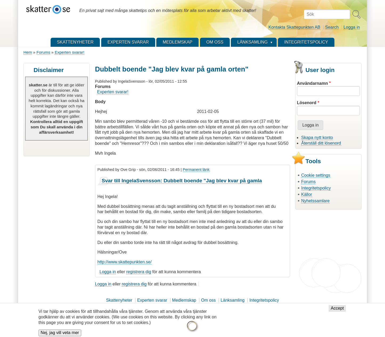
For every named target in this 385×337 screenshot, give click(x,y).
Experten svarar (152, 300)
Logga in (351, 27)
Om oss (208, 300)
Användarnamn (312, 83)
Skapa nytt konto (317, 137)
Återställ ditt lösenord (321, 143)
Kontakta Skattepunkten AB (294, 27)
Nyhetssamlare (315, 201)
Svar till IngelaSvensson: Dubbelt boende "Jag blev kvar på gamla (182, 180)
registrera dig (138, 271)
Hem (27, 52)
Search (332, 27)
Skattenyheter (119, 300)
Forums (43, 52)
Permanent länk (196, 169)
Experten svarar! (69, 52)
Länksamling (233, 300)
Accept (337, 311)
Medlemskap (184, 300)
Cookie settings (315, 175)
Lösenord (306, 102)
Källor (306, 194)
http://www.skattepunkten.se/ (124, 262)
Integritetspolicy (316, 188)
